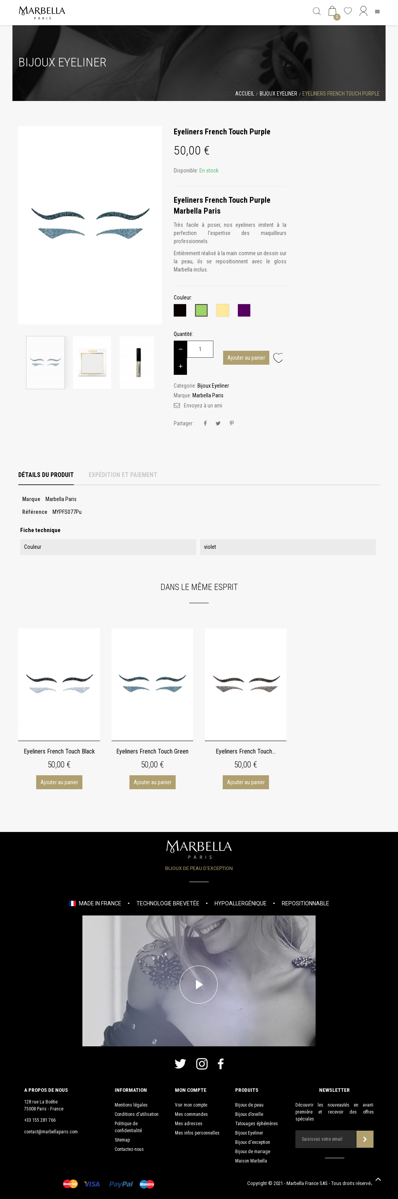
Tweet (218, 423)
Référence (34, 512)
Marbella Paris (207, 395)
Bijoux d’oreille (249, 1114)
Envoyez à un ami (203, 405)
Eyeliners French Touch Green (152, 751)
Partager (205, 423)
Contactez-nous (129, 1149)
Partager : (184, 423)
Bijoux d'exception (252, 1142)
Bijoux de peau (249, 1105)
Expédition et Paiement (123, 475)
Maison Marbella (251, 1161)
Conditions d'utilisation (137, 1114)
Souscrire (365, 1139)
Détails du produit (46, 475)
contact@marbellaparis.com (51, 1132)
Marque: (182, 395)
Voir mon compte (191, 1105)
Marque (31, 499)
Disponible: (186, 170)
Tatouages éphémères (256, 1123)
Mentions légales (131, 1105)
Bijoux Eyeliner (249, 1133)
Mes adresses (188, 1123)
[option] (90, 225)
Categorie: (185, 386)
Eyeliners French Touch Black (59, 751)
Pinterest (232, 423)
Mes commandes (191, 1114)
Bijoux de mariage (252, 1151)
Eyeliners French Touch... (246, 751)
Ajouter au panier (246, 358)
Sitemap (122, 1140)
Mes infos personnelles (197, 1133)
